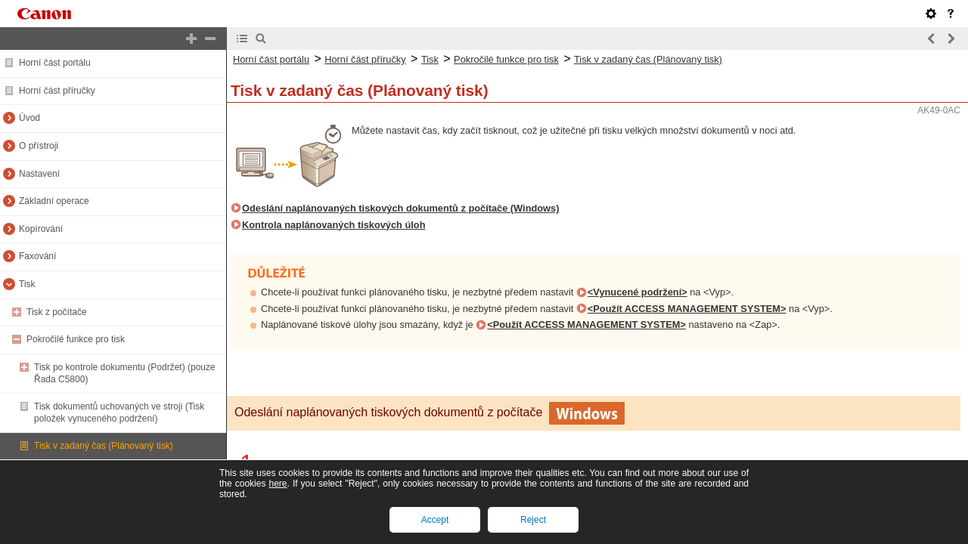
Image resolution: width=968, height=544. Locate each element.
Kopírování (41, 229)
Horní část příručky (57, 90)
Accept (435, 520)
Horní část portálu (55, 62)
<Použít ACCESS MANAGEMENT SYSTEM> (687, 308)
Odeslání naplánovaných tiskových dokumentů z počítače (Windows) (400, 208)
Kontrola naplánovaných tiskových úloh (333, 224)
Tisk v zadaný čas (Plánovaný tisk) (103, 445)
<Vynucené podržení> (637, 292)
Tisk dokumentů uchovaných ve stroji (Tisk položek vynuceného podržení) (119, 412)
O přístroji (38, 146)
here (277, 483)
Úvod (29, 118)
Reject (533, 520)
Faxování (37, 256)
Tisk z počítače (56, 312)
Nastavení (39, 173)
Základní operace (54, 201)
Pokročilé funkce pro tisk (75, 339)
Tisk (27, 284)
